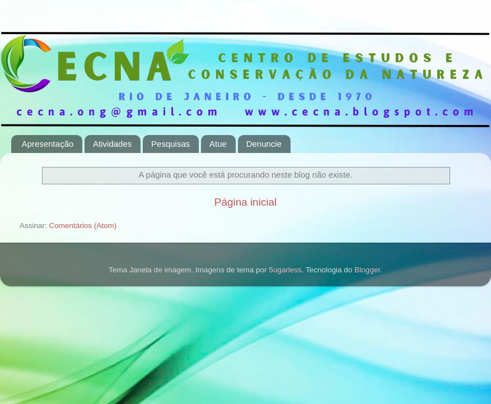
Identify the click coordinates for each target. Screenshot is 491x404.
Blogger (367, 270)
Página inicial (245, 202)
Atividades (112, 143)
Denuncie (264, 143)
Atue (218, 143)
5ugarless (285, 270)
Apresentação (48, 143)
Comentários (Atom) (83, 225)
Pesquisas (170, 143)
